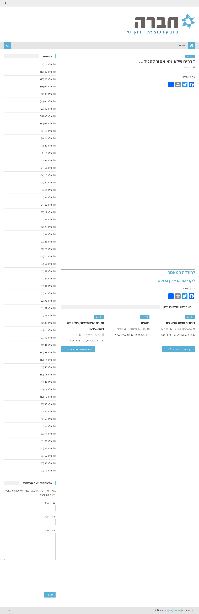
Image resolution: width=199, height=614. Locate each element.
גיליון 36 (48, 300)
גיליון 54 (48, 433)
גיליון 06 (48, 101)
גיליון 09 (48, 123)
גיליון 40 (48, 330)
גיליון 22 (48, 197)
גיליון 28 (48, 241)
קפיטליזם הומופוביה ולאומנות (177, 349)
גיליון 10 (48, 131)
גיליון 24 (48, 212)
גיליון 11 (48, 138)
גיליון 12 (48, 145)
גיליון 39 (48, 323)
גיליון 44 (48, 360)
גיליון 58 (48, 463)
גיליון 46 (48, 374)
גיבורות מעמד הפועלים (180, 323)
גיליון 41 (48, 337)
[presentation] (41, 576)
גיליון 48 (48, 389)
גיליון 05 (48, 94)
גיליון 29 (48, 249)
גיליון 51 (48, 411)
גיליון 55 (48, 441)
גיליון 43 (48, 352)
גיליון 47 (48, 382)
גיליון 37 (48, 308)
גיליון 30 (48, 256)
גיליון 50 (48, 404)
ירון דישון (164, 329)
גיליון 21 (48, 190)
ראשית (145, 323)
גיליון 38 (48, 315)
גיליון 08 (48, 116)
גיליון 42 (48, 345)
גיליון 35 (48, 293)
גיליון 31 (48, 264)
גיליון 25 (48, 219)
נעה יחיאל (188, 67)
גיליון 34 (48, 286)
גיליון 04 (48, 86)
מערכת (120, 329)
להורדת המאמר (181, 272)
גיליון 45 (48, 367)
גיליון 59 (48, 470)
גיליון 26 (48, 227)
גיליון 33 (48, 278)
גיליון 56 (48, 448)
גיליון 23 (48, 204)
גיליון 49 (48, 396)
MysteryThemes (173, 610)
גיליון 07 (48, 108)
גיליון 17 (48, 160)
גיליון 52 (48, 419)
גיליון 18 (48, 168)
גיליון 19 (48, 175)
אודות (182, 45)
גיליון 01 (48, 64)
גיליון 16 (48, 153)
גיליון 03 (48, 79)
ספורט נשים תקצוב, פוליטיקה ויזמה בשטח (76, 349)
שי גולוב (74, 334)
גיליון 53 (48, 426)
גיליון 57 (190, 56)
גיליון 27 (48, 234)
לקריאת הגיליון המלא (176, 281)
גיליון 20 (48, 182)
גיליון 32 (48, 271)
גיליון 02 (48, 72)
